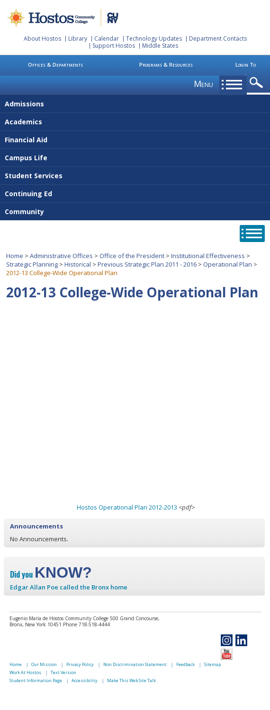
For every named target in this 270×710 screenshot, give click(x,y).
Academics (23, 121)
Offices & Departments (55, 64)
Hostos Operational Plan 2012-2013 (127, 507)
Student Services (34, 175)
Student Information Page (35, 680)
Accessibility (85, 680)
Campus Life (26, 157)
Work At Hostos (25, 672)
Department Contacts (218, 39)
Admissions (24, 103)
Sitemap (212, 664)
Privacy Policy (80, 664)
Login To (245, 64)
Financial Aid (26, 139)
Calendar (106, 39)
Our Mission (44, 664)
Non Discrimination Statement (135, 664)
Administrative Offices (61, 255)
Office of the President (131, 255)
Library (77, 39)
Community (24, 211)
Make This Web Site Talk (131, 680)
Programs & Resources (166, 64)
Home (14, 255)
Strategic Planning (32, 264)
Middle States (160, 46)
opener (258, 83)
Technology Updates (154, 39)
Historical (77, 264)
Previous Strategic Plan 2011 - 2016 (147, 264)
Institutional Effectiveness (208, 255)
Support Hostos (113, 46)
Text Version (63, 672)
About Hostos (42, 39)
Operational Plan (227, 264)
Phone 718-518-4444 (86, 624)
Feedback (185, 664)
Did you (51, 574)
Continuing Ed (28, 193)
